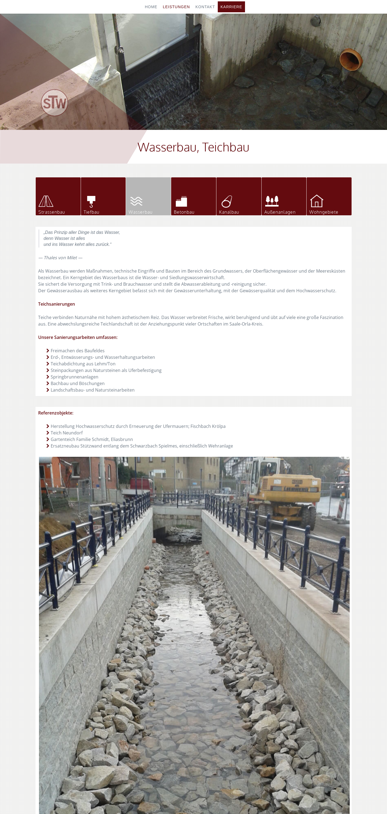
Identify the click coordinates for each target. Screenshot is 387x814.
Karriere (231, 7)
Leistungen (176, 7)
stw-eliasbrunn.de (303, 723)
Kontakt (205, 7)
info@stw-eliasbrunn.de (312, 730)
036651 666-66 (297, 717)
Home (151, 7)
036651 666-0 (296, 710)
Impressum (187, 799)
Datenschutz (213, 799)
